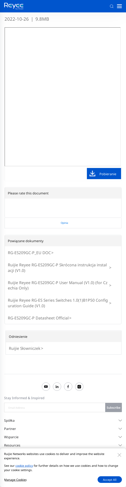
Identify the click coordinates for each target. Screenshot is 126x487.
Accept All (110, 480)
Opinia (64, 223)
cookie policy (24, 466)
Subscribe (113, 408)
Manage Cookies (15, 480)
